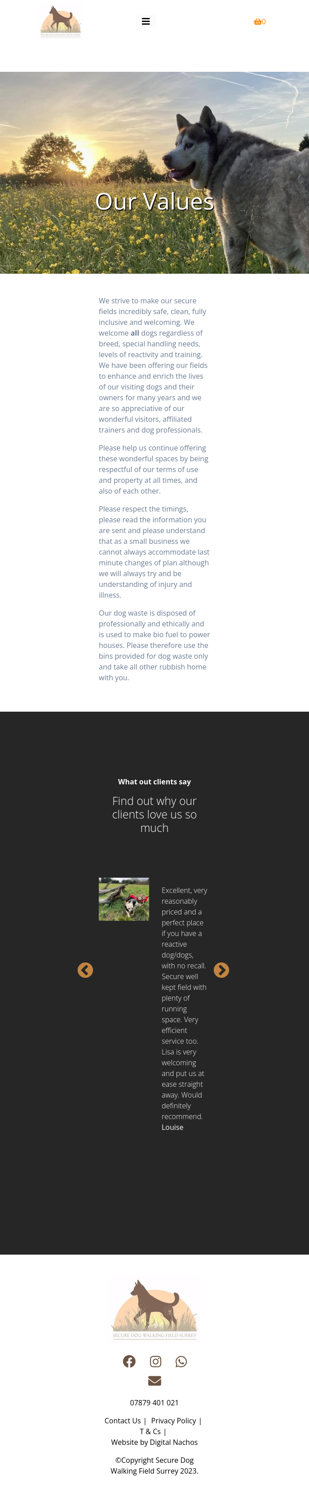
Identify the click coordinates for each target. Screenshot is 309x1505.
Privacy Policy (173, 1421)
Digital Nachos (174, 1442)
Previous (80, 966)
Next (216, 966)
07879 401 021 (154, 1403)
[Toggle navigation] (146, 21)
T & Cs (150, 1431)
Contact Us (123, 1421)
